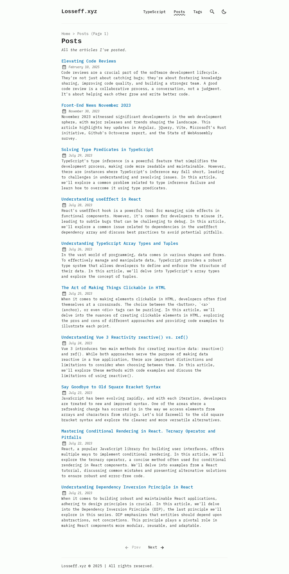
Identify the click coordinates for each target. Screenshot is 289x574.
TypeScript (154, 11)
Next (156, 547)
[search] (212, 11)
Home (65, 33)
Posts (179, 11)
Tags (197, 11)
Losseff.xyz (79, 11)
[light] (224, 11)
